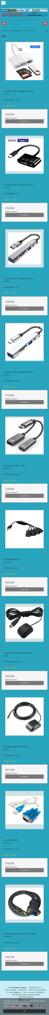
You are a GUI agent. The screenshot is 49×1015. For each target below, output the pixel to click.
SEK (3, 3)
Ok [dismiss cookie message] (25, 1011)
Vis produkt (24, 121)
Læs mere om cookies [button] (13, 1006)
